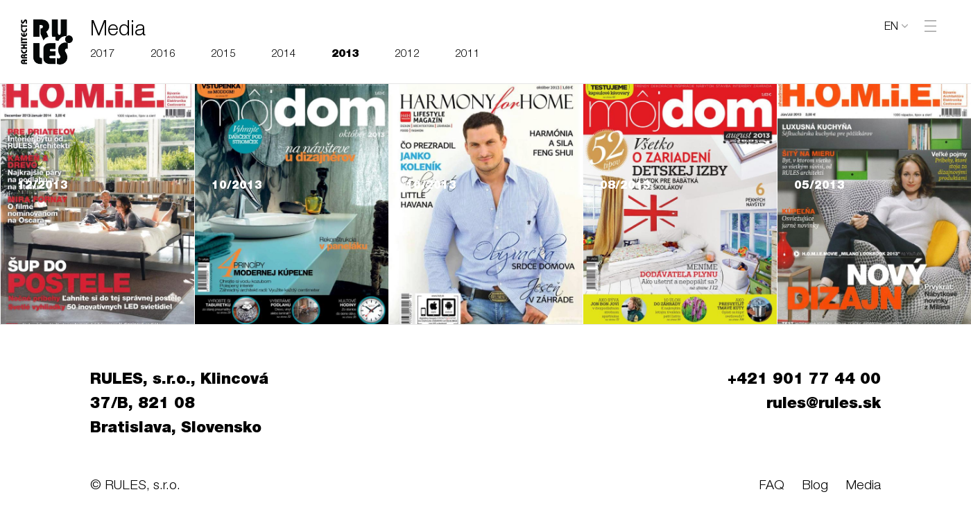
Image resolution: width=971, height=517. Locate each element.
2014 (283, 54)
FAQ (771, 486)
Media (863, 486)
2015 (223, 54)
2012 (407, 54)
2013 (345, 54)
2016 (163, 54)
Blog (815, 486)
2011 (467, 54)
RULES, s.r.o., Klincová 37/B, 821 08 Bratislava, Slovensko (179, 405)
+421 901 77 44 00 (804, 380)
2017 (102, 54)
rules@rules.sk (823, 404)
